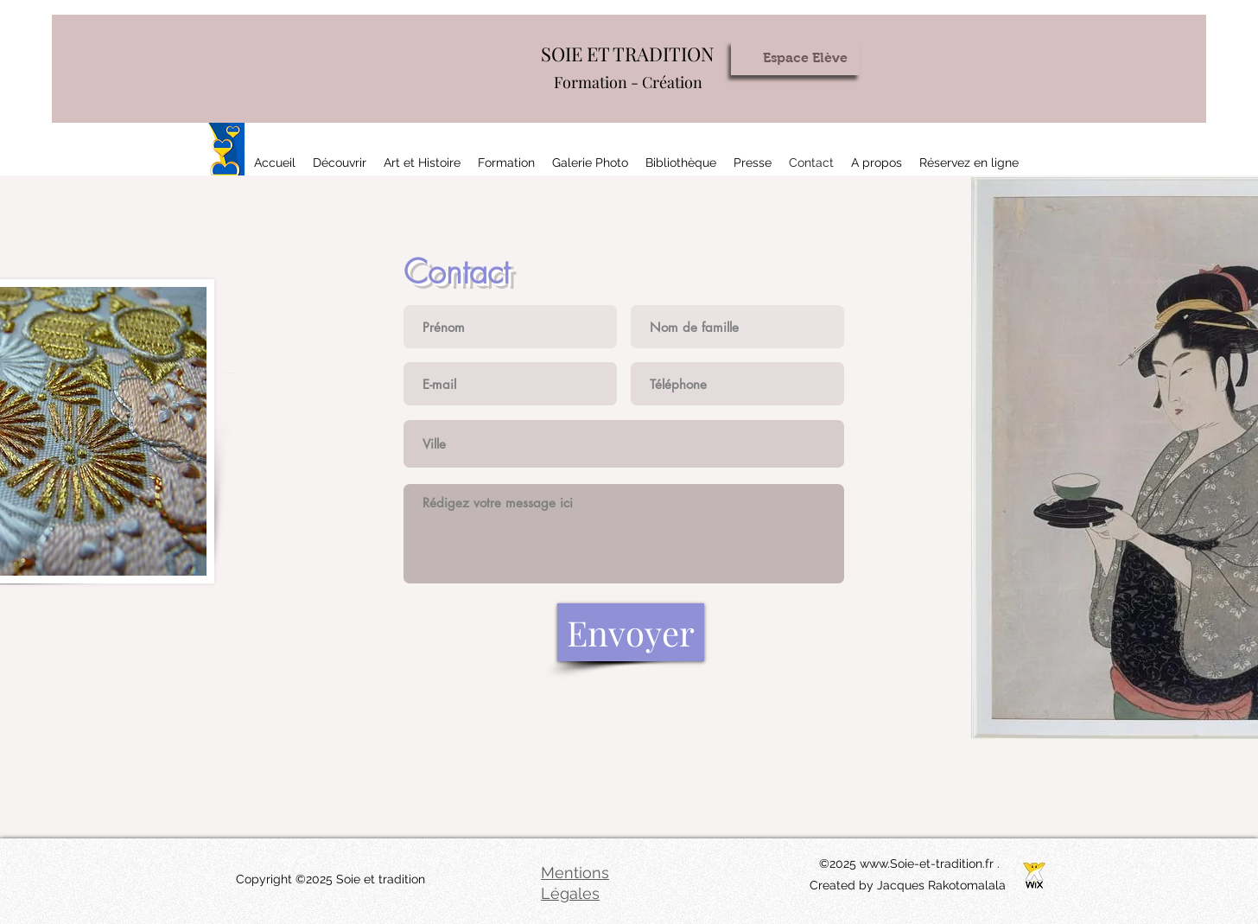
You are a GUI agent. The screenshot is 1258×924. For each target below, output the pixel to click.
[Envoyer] (630, 632)
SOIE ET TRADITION (628, 54)
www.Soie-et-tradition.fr (927, 863)
